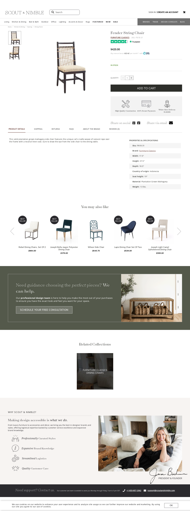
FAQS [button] (71, 127)
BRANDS (146, 22)
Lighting (62, 22)
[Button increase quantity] (131, 76)
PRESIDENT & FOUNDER (170, 476)
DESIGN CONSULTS (169, 22)
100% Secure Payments (146, 109)
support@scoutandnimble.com (161, 489)
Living (6, 22)
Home (10, 27)
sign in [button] (152, 12)
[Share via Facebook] (138, 121)
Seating (29, 27)
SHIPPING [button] (38, 127)
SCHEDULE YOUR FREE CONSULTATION (44, 308)
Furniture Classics (120, 37)
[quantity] (127, 76)
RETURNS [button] (56, 127)
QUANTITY (114, 76)
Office (53, 22)
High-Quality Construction (125, 109)
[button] (184, 12)
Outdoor (44, 22)
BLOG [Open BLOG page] (182, 22)
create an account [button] (167, 12)
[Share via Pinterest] (133, 121)
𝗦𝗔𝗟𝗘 (115, 22)
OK (171, 505)
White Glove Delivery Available (167, 109)
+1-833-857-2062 (134, 489)
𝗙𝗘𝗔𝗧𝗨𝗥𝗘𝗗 (98, 22)
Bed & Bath (34, 22)
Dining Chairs (38, 27)
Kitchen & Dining (19, 22)
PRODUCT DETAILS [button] (17, 127)
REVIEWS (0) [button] (114, 127)
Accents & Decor (76, 22)
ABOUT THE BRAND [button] (91, 127)
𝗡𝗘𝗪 (108, 22)
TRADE (155, 22)
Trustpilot (112, 41)
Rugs (88, 22)
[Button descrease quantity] (123, 76)
